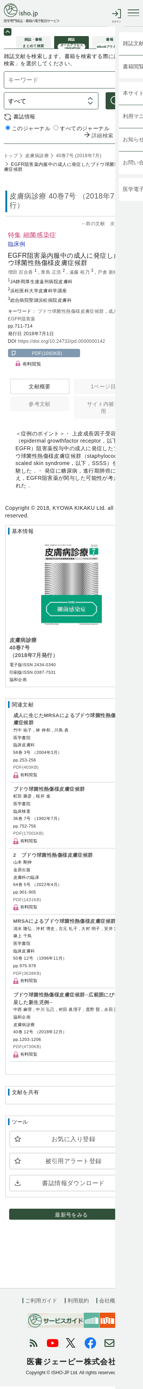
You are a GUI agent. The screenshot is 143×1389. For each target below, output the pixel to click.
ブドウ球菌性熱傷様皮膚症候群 (72, 314)
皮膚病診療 (36, 158)
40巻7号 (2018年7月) (78, 158)
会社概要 (110, 1303)
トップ (11, 158)
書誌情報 (24, 119)
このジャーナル (27, 131)
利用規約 (78, 1303)
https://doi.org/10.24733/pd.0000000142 (61, 344)
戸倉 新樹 (108, 274)
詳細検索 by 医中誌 (115, 139)
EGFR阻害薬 (21, 321)
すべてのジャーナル (81, 131)
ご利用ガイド (41, 1303)
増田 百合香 (21, 274)
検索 (128, 103)
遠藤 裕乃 (80, 274)
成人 (113, 314)
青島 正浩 (52, 274)
